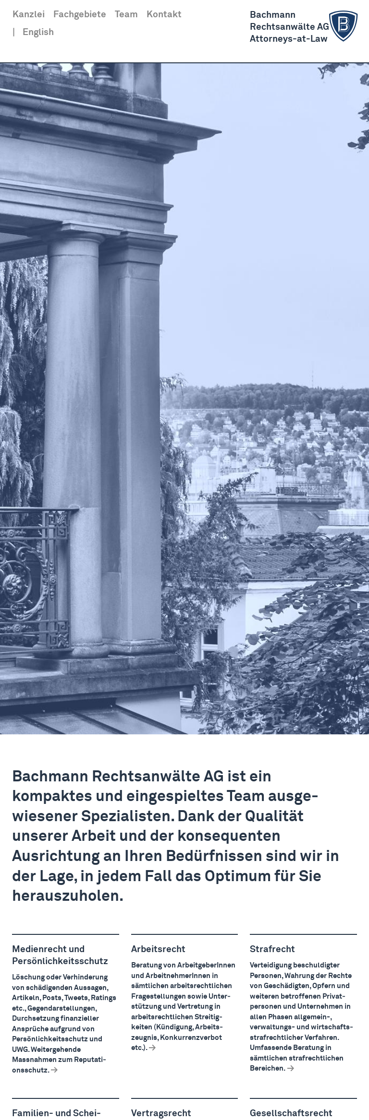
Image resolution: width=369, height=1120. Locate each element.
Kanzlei (28, 14)
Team (126, 14)
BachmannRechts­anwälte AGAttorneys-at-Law (305, 27)
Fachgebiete (79, 14)
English (38, 32)
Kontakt (164, 14)
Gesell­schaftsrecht (291, 1113)
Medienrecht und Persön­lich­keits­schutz (60, 955)
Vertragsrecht (161, 1113)
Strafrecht (272, 949)
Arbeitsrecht (158, 949)
